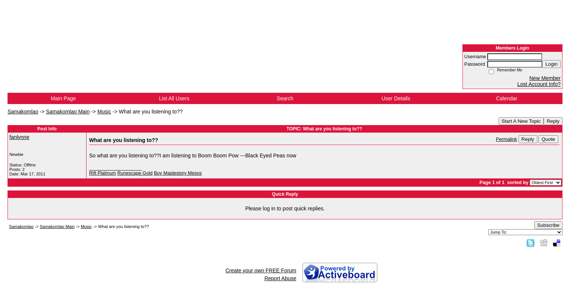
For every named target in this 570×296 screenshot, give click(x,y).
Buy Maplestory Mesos (178, 173)
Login (551, 64)
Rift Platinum (102, 173)
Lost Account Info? (539, 84)
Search (285, 98)
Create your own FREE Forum (261, 270)
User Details (396, 98)
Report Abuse (280, 278)
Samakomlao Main (67, 112)
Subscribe (548, 225)
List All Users (174, 98)
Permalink (506, 139)
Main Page (63, 98)
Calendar (506, 98)
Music (104, 112)
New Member (545, 78)
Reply (553, 121)
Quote (548, 139)
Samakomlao (23, 112)
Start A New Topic (521, 121)
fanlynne (19, 137)
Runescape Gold (135, 173)
